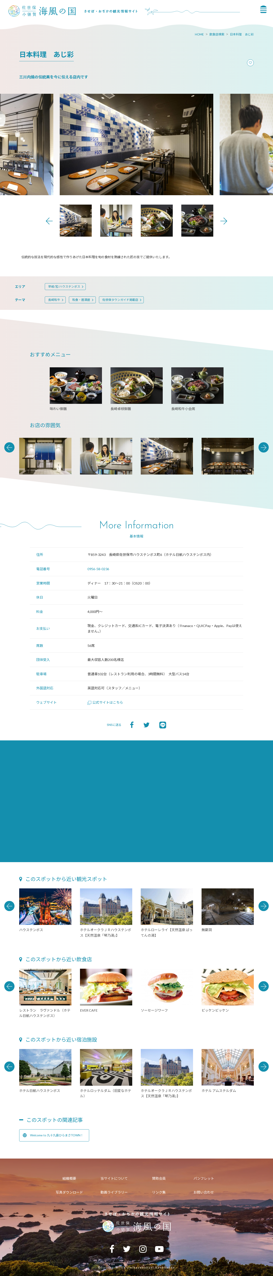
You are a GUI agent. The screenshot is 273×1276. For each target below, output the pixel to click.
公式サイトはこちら (105, 702)
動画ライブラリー (114, 1192)
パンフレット (203, 1178)
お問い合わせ (203, 1192)
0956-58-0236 (98, 569)
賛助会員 (159, 1178)
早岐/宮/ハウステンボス (64, 286)
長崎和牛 (54, 300)
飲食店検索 (216, 34)
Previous (49, 221)
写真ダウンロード (69, 1192)
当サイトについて (114, 1178)
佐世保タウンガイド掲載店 (120, 300)
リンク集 (159, 1192)
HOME (199, 34)
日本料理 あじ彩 (242, 34)
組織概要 (69, 1178)
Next (223, 221)
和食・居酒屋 (81, 300)
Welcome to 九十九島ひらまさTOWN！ (53, 1135)
